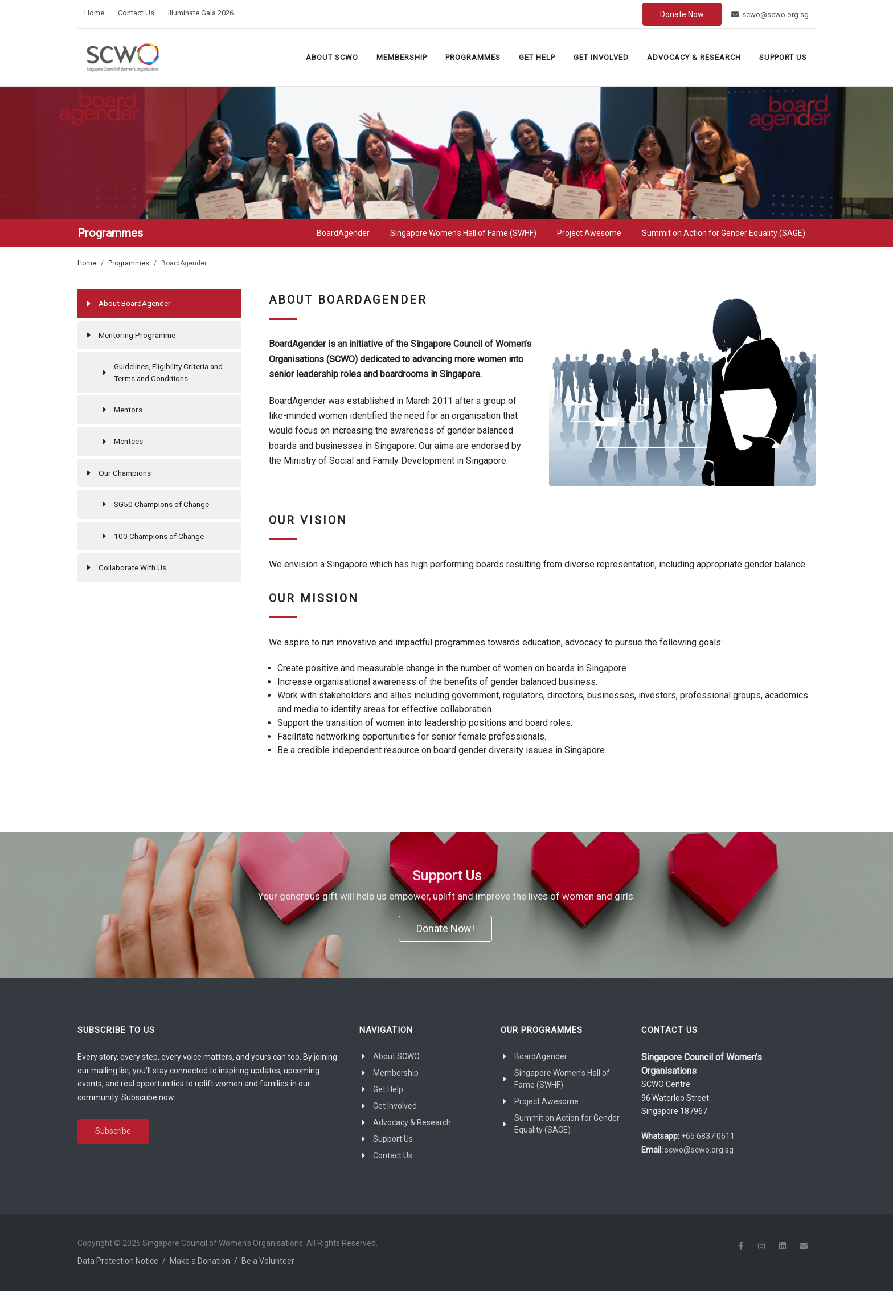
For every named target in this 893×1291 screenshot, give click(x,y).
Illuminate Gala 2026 (201, 13)
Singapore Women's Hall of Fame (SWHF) (562, 1078)
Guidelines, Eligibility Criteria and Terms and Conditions (168, 372)
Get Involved (601, 57)
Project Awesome (546, 1101)
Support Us (783, 57)
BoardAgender (540, 1056)
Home (94, 13)
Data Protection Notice (117, 1260)
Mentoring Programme (137, 335)
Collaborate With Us (132, 567)
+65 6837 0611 (708, 1136)
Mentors (128, 409)
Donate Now (682, 14)
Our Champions (125, 472)
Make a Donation (200, 1260)
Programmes (473, 57)
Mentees (128, 441)
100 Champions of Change (159, 536)
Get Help (537, 57)
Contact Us (136, 13)
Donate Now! (445, 928)
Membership (401, 57)
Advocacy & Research (694, 57)
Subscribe (113, 1130)
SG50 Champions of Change (161, 504)
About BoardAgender (135, 303)
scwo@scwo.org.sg (770, 15)
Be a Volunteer (267, 1260)
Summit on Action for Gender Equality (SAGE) (567, 1123)
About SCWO (332, 57)
